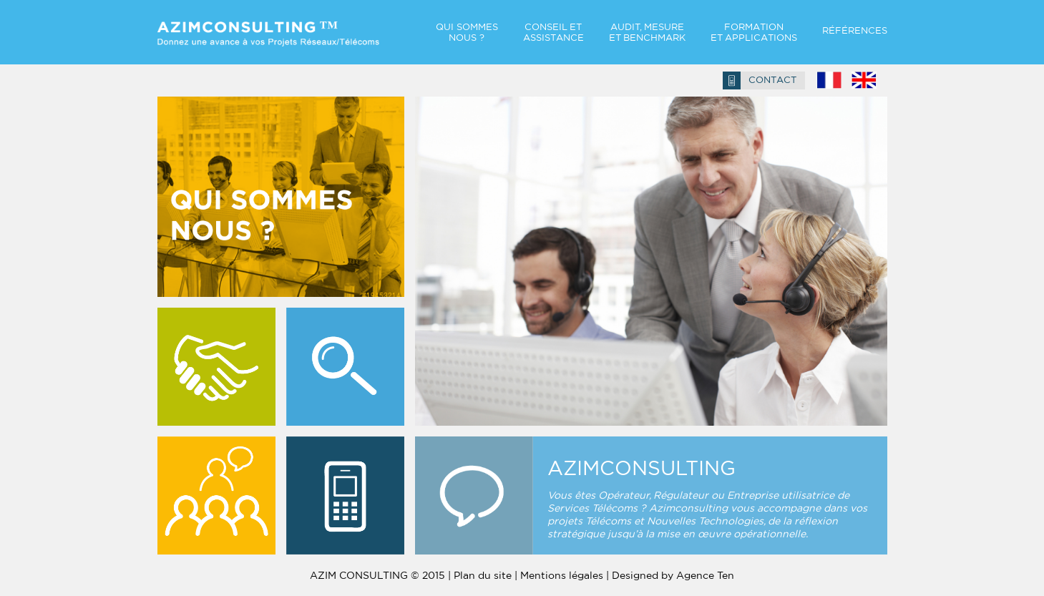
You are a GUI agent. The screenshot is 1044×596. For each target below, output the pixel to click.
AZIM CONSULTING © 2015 (377, 575)
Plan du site (483, 575)
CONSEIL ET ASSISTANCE (553, 32)
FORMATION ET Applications (754, 32)
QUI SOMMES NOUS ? (467, 32)
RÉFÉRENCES (854, 30)
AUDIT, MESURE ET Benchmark (647, 32)
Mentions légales (561, 575)
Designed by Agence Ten (673, 575)
